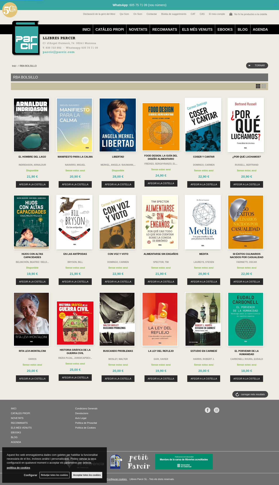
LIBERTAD (118, 156)
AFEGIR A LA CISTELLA (32, 184)
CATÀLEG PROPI (109, 29)
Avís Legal (80, 418)
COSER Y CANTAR (203, 156)
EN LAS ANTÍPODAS (75, 254)
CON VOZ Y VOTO (118, 254)
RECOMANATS (164, 29)
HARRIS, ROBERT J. (203, 359)
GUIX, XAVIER (161, 359)
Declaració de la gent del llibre (99, 14)
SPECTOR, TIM (161, 262)
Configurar (30, 475)
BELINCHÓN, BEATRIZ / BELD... (32, 262)
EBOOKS (225, 29)
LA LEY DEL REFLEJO (161, 351)
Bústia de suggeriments (173, 14)
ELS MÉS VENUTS (197, 29)
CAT (193, 14)
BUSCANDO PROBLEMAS (118, 351)
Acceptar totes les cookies (87, 475)
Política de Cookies (85, 427)
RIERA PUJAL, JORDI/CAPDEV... (75, 358)
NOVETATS (138, 29)
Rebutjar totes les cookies (54, 475)
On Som (137, 14)
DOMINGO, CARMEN (203, 165)
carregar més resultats (253, 394)
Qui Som (124, 14)
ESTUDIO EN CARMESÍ (204, 351)
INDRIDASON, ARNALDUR (32, 165)
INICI (86, 29)
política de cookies (18, 467)
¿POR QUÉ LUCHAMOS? (246, 156)
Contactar (151, 14)
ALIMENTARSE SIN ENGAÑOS (161, 254)
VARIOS (32, 359)
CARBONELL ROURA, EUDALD (246, 359)
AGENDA (260, 29)
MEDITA (203, 254)
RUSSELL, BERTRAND (246, 165)
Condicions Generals (86, 408)
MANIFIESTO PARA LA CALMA (75, 156)
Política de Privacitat (86, 423)
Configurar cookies (117, 479)
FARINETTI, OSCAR (246, 262)
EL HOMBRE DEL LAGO (32, 156)
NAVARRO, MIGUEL (75, 165)
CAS (202, 14)
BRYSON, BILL (75, 262)
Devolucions (81, 413)
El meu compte (217, 14)
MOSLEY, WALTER (118, 359)
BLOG (243, 29)
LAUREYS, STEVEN (204, 262)
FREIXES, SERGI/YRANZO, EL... (161, 164)
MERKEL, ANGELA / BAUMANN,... (117, 165)
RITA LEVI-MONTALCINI (32, 351)
